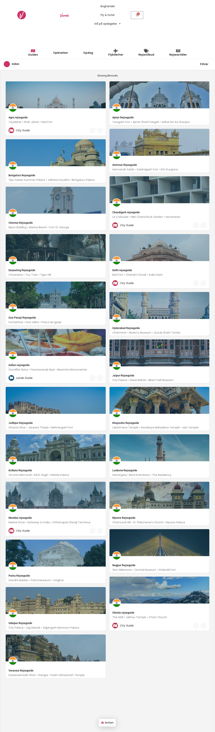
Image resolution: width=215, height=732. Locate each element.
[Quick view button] (92, 104)
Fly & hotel (107, 15)
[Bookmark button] (100, 104)
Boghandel (108, 6)
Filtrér (205, 38)
